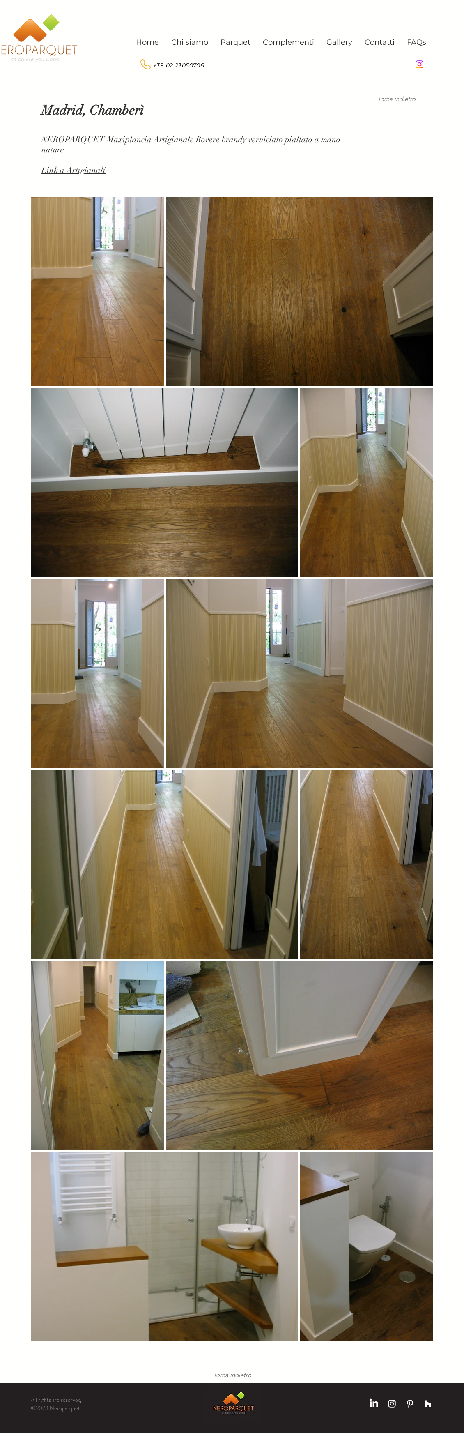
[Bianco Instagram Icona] (392, 1403)
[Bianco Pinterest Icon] (410, 1403)
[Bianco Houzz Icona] (428, 1403)
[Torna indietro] (396, 98)
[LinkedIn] (374, 1403)
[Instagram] (419, 64)
